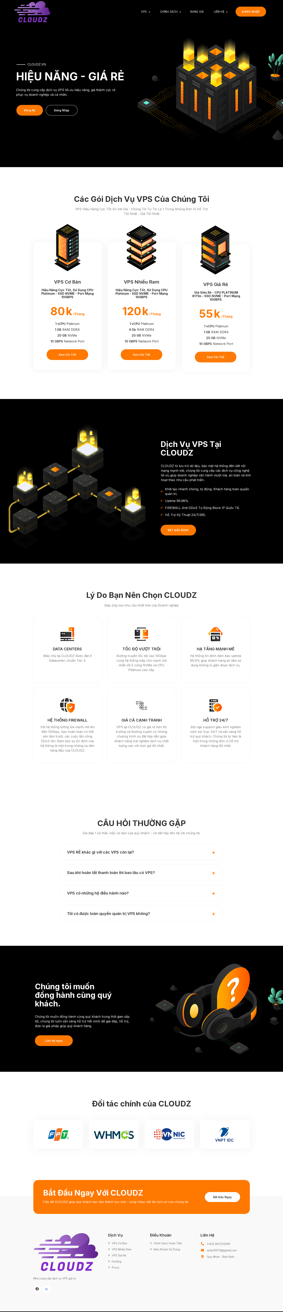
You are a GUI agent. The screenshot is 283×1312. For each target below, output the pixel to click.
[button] (141, 852)
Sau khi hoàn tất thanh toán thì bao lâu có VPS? (111, 872)
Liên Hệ (219, 11)
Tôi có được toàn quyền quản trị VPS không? (108, 913)
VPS (144, 11)
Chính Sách (169, 11)
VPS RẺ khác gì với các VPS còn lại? (100, 852)
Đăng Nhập (251, 11)
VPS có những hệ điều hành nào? (98, 893)
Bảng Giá (197, 11)
